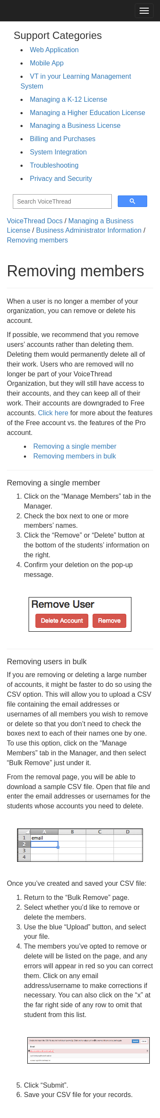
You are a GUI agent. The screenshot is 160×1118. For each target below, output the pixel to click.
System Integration (58, 152)
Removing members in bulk (74, 456)
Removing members (37, 240)
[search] (61, 202)
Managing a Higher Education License (87, 112)
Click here (53, 413)
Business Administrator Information (89, 230)
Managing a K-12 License (68, 99)
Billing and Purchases (63, 138)
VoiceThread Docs (35, 221)
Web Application (54, 49)
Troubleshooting (54, 165)
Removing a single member (74, 446)
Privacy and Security (61, 178)
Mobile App (47, 63)
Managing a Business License (75, 125)
